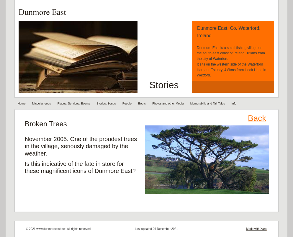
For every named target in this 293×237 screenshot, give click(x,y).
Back (257, 118)
